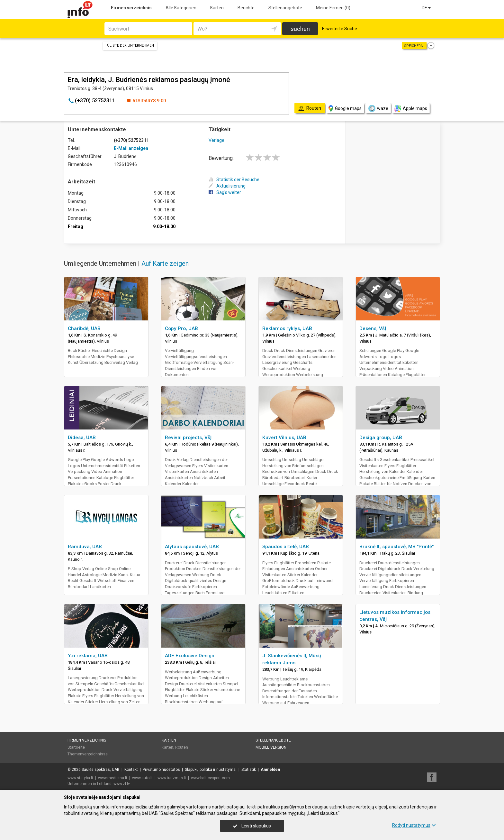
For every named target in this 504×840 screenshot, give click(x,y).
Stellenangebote (285, 7)
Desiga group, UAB (380, 437)
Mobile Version (271, 747)
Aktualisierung (227, 186)
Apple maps (410, 108)
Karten (217, 7)
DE (427, 7)
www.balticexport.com (210, 778)
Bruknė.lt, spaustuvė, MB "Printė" (396, 546)
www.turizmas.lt (172, 778)
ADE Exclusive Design (189, 656)
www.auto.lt (142, 778)
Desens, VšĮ (372, 328)
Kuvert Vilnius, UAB (284, 437)
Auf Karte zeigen (165, 263)
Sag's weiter (225, 192)
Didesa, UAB (82, 437)
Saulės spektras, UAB (101, 769)
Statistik (248, 769)
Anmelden (270, 769)
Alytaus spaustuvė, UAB (192, 546)
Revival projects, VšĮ (188, 437)
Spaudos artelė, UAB (285, 546)
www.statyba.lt (80, 778)
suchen (300, 28)
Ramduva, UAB (85, 546)
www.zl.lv (121, 783)
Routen (181, 747)
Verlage (216, 140)
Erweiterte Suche (339, 28)
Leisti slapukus (252, 825)
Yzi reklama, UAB (88, 656)
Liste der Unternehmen (130, 45)
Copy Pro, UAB (181, 328)
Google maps (345, 108)
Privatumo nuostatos (161, 769)
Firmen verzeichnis (131, 7)
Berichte (246, 7)
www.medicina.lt (112, 778)
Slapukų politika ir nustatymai (211, 769)
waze (378, 108)
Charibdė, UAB (84, 328)
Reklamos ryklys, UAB (287, 328)
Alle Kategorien (181, 7)
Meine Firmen (333, 7)
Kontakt (131, 769)
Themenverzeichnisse (88, 754)
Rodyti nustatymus (414, 825)
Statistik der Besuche (234, 179)
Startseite (76, 747)
